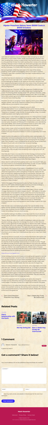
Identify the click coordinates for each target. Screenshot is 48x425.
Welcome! (15, 415)
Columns (3, 312)
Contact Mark (32, 18)
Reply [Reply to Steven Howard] (44, 345)
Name (4, 389)
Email (28, 389)
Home (14, 18)
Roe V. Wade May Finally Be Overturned (36, 296)
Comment (5, 368)
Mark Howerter (23, 418)
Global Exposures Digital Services (28, 419)
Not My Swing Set (23, 328)
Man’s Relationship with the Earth (8, 316)
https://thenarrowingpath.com (10, 253)
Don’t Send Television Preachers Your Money (11, 296)
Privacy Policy (22, 18)
